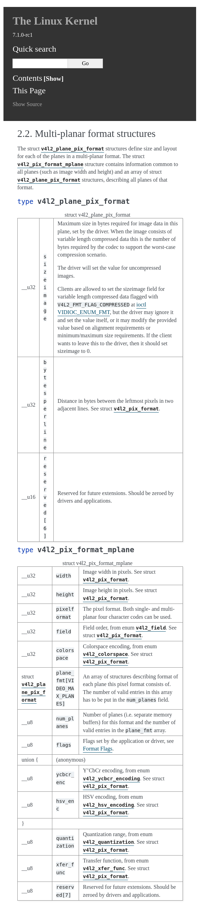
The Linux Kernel (54, 21)
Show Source (27, 104)
